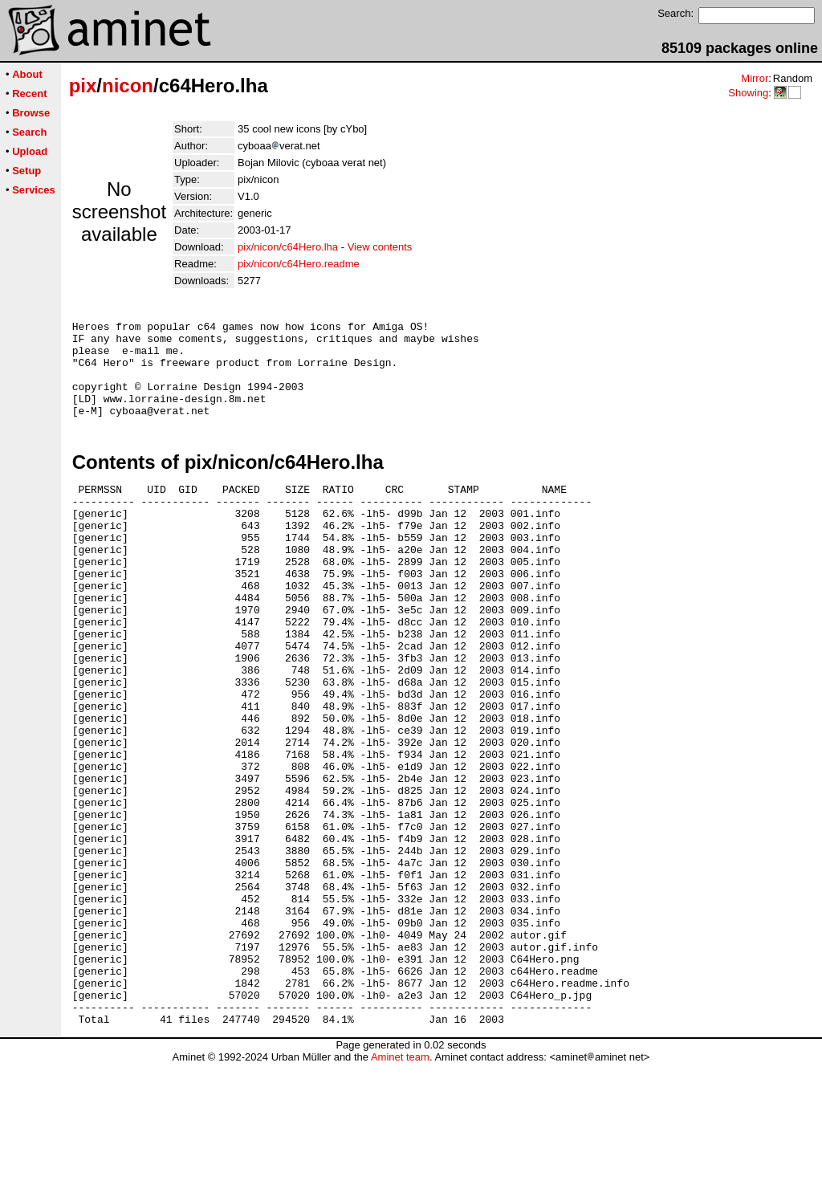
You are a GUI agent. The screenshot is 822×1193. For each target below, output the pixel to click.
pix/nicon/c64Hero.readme (299, 264)
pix (83, 85)
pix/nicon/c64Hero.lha (288, 247)
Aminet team (400, 1187)
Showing (748, 93)
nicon (127, 85)
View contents (380, 247)
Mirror (754, 78)
